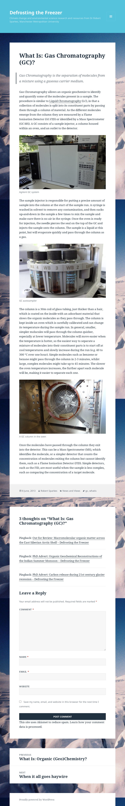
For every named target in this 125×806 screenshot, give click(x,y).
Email (24, 671)
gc (86, 490)
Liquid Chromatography (65, 101)
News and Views (71, 490)
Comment (26, 609)
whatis (93, 490)
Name (23, 656)
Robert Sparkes (49, 490)
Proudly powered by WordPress (36, 799)
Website (24, 686)
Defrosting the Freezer (36, 12)
